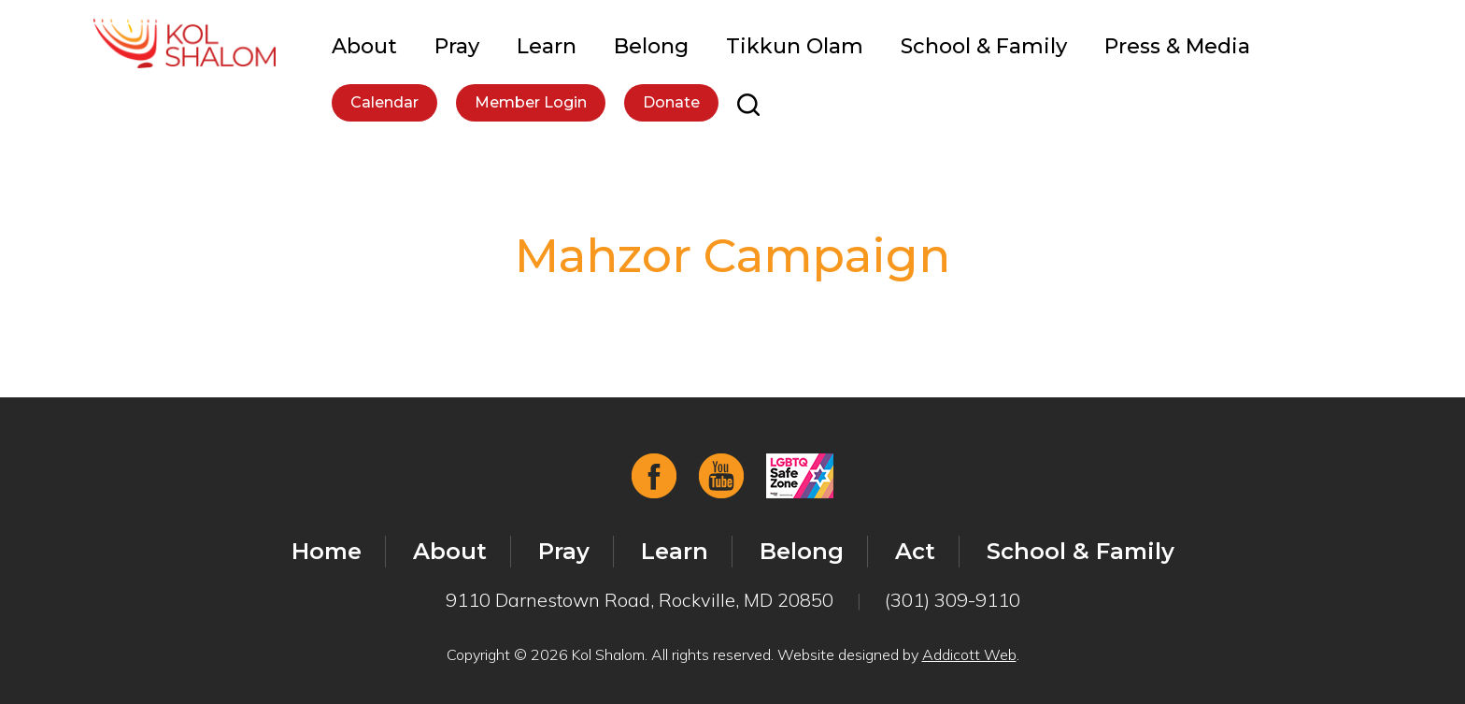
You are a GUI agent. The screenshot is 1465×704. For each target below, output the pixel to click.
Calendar (384, 102)
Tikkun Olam (794, 46)
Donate (671, 102)
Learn (546, 46)
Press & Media (1177, 46)
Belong (651, 46)
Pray (456, 46)
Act (915, 551)
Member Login (531, 102)
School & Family (984, 46)
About (364, 46)
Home (327, 551)
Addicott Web (969, 654)
